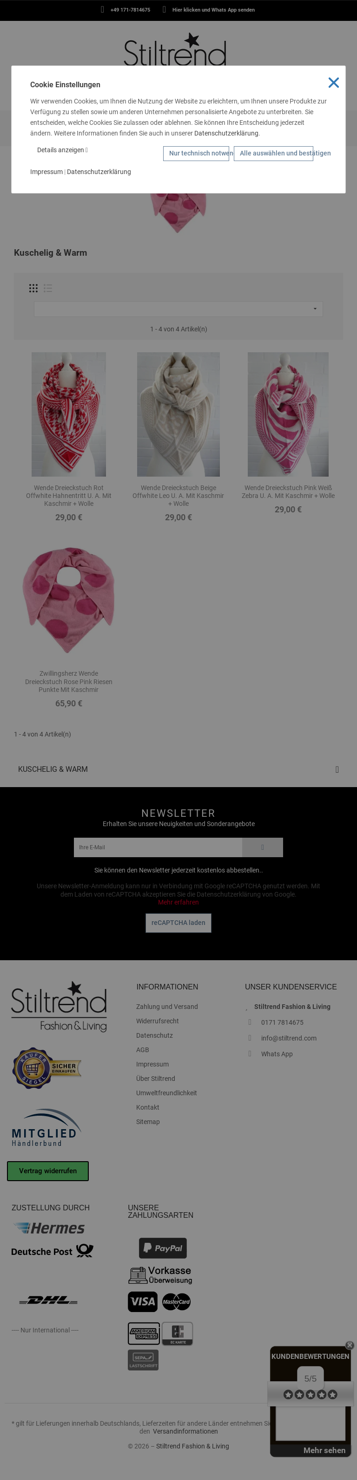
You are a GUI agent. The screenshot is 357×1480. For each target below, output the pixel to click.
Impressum (46, 171)
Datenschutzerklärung (226, 133)
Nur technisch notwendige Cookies (199, 153)
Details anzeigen (62, 150)
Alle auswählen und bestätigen (276, 153)
